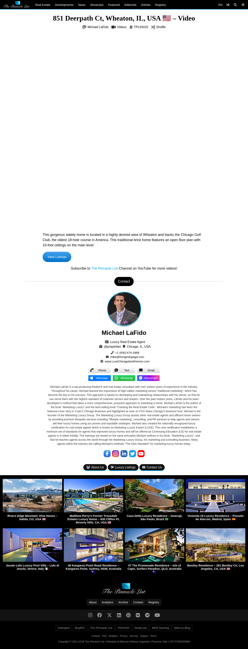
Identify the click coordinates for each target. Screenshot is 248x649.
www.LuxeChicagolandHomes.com (127, 361)
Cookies (95, 636)
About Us (95, 468)
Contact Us (152, 468)
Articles (146, 4)
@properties (112, 347)
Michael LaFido (98, 27)
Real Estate (42, 4)
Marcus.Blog (182, 628)
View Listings (58, 257)
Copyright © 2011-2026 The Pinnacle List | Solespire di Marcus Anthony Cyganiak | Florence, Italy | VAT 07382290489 (124, 642)
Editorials (130, 4)
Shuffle (161, 27)
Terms (153, 636)
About (92, 603)
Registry (160, 4)
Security (134, 636)
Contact (138, 603)
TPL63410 (141, 27)
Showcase (96, 4)
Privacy (123, 636)
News (81, 4)
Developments (64, 4)
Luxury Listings (123, 468)
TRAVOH (123, 628)
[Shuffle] (227, 4)
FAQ (104, 636)
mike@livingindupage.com (127, 357)
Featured (114, 4)
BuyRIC (80, 628)
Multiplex (113, 636)
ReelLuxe (140, 628)
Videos (122, 27)
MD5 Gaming (160, 628)
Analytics (107, 603)
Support (144, 636)
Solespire (64, 628)
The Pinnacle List (104, 269)
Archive (123, 603)
